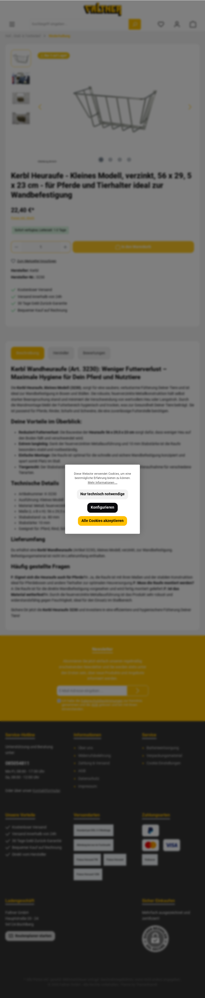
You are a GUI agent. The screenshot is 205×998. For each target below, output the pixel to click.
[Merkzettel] (161, 24)
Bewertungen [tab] (94, 353)
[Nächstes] (190, 107)
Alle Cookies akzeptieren (102, 520)
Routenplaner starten (30, 935)
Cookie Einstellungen (164, 763)
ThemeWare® (146, 985)
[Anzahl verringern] (16, 247)
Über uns (85, 748)
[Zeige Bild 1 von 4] (101, 160)
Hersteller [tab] (61, 353)
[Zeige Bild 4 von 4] (129, 160)
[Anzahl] (40, 247)
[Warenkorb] (193, 24)
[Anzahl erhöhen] (65, 247)
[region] (102, 107)
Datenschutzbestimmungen (102, 701)
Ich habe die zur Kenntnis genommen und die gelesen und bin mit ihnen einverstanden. (102, 705)
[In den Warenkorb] (133, 247)
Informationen (87, 734)
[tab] (27, 353)
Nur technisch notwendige (102, 494)
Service (149, 734)
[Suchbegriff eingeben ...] (79, 24)
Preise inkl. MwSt (22, 218)
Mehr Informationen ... (102, 482)
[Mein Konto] (177, 24)
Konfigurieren (102, 507)
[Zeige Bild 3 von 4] (120, 160)
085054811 (17, 763)
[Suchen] (135, 24)
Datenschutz (88, 778)
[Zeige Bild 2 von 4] (110, 160)
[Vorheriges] (40, 107)
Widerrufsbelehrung (94, 755)
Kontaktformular (46, 790)
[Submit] (137, 690)
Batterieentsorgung (163, 748)
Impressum (87, 786)
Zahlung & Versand (94, 763)
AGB (94, 705)
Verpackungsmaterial (164, 755)
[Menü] (12, 24)
